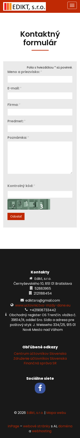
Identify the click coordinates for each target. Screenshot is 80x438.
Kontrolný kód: (20, 186)
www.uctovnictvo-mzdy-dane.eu (42, 305)
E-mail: (13, 88)
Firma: (12, 104)
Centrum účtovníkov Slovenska (40, 353)
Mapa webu (56, 412)
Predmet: (15, 121)
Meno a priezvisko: (23, 72)
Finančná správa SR (40, 363)
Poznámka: (17, 137)
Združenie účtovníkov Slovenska (40, 358)
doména (65, 426)
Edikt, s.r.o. (35, 412)
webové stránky (36, 426)
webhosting (41, 431)
